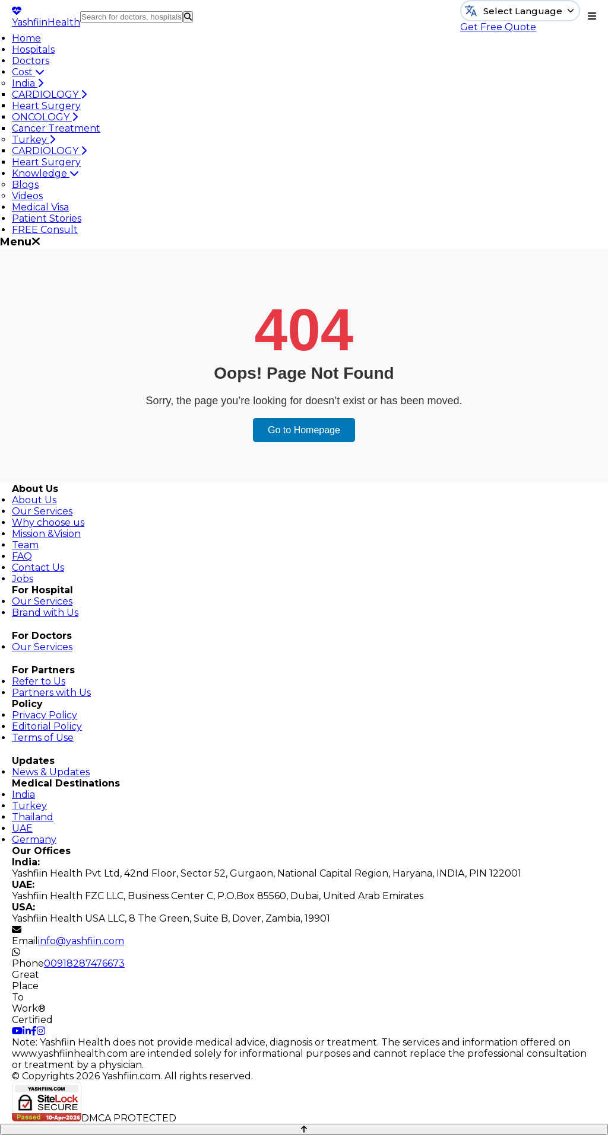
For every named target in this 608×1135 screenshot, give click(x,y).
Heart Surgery (46, 105)
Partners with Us (51, 692)
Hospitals (33, 49)
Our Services (42, 511)
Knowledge (45, 173)
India (27, 83)
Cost (28, 72)
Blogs (25, 184)
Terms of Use (43, 737)
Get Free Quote (498, 27)
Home (26, 38)
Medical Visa (40, 207)
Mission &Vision (46, 533)
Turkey (33, 139)
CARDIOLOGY (49, 94)
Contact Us (38, 567)
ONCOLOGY (45, 117)
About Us (34, 500)
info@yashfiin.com (81, 941)
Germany (34, 839)
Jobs (22, 578)
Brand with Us (45, 612)
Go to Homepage (304, 430)
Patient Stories (46, 218)
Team (25, 545)
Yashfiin (46, 17)
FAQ (22, 556)
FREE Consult (45, 229)
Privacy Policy (44, 715)
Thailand (32, 817)
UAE (22, 828)
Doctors (30, 60)
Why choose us (48, 522)
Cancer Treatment (56, 128)
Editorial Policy (47, 726)
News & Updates (51, 772)
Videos (27, 196)
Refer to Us (38, 681)
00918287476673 (84, 963)
